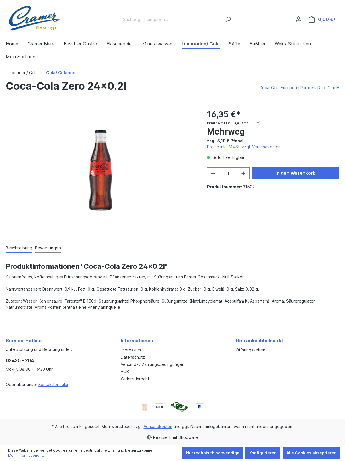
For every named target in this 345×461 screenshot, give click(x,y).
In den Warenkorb (296, 173)
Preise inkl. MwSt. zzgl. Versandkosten (244, 146)
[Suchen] (228, 19)
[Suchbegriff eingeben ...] (171, 19)
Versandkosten (158, 426)
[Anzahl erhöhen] (244, 173)
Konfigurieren (263, 452)
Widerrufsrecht (135, 378)
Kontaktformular (53, 384)
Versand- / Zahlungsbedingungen (152, 364)
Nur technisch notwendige (212, 452)
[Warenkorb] (322, 19)
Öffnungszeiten (250, 349)
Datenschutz (133, 357)
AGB (125, 371)
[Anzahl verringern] (213, 173)
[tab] (19, 248)
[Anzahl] (228, 173)
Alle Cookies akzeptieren (311, 452)
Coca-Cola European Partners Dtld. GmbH (299, 87)
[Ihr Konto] (298, 19)
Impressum (131, 349)
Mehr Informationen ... (26, 455)
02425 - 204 (20, 360)
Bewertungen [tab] (48, 247)
